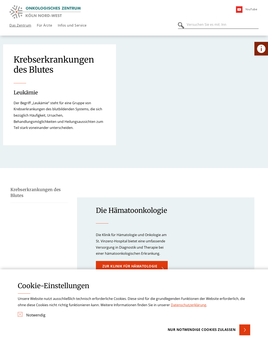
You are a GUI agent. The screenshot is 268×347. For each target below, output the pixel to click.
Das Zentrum (20, 25)
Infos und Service (72, 25)
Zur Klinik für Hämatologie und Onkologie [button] (129, 268)
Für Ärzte (44, 25)
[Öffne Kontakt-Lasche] (261, 48)
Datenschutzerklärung (188, 305)
